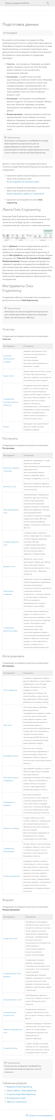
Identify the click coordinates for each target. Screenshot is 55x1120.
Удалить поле (8, 376)
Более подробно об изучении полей (23, 182)
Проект (6, 427)
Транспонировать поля (12, 1000)
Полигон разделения (11, 876)
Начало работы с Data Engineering (21, 1090)
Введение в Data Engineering (19, 1087)
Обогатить (7, 725)
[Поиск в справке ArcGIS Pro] (25, 3)
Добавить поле (9, 566)
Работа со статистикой (16, 1102)
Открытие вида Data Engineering (21, 1094)
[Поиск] (48, 3)
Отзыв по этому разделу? (41, 1115)
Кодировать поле (10, 938)
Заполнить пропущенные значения (8, 359)
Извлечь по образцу (11, 828)
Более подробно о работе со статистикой (25, 194)
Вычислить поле (9, 487)
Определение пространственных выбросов (10, 402)
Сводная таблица (10, 1048)
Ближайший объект (10, 756)
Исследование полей (16, 1098)
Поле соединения (10, 690)
